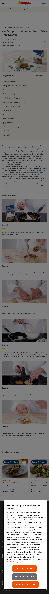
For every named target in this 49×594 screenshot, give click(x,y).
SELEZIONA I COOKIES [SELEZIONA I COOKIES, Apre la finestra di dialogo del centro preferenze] (24, 568)
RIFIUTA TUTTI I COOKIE (24, 576)
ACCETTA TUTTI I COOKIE (25, 584)
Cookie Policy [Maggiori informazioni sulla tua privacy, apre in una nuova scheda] (12, 562)
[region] (25, 545)
